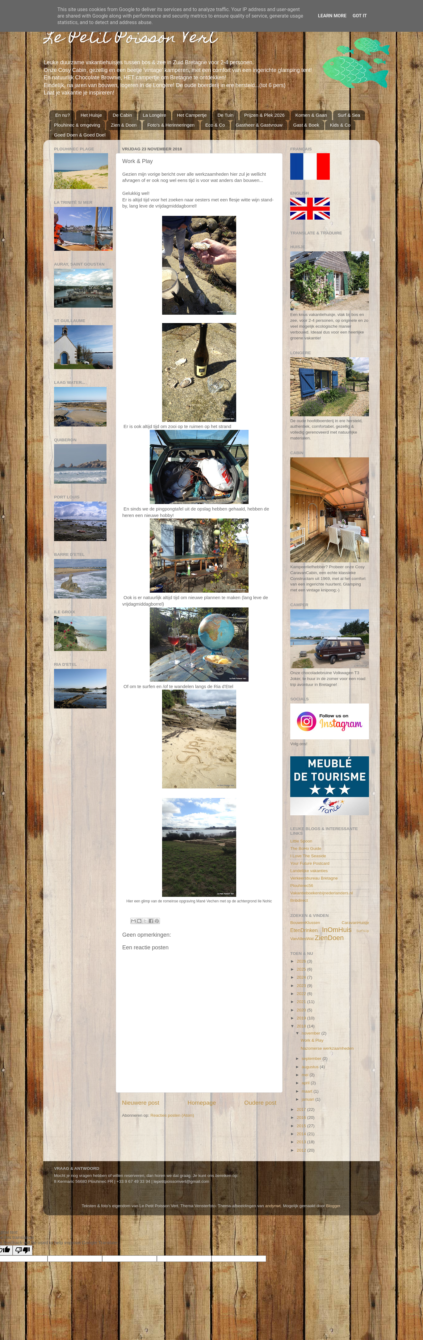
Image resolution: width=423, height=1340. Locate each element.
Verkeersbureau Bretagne (314, 878)
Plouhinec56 (301, 885)
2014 (302, 1134)
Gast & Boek (306, 125)
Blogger (333, 1205)
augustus (311, 1067)
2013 (302, 1142)
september (312, 1058)
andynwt (273, 1205)
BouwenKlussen (305, 922)
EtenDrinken (304, 930)
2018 (302, 1026)
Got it (360, 16)
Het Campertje (192, 115)
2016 (302, 1117)
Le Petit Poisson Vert (130, 38)
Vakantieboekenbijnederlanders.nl (321, 893)
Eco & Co (215, 125)
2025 (302, 969)
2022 (302, 993)
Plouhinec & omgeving (77, 125)
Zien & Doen (123, 125)
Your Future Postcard (309, 863)
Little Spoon (301, 841)
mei (306, 1075)
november (311, 1033)
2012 (302, 1150)
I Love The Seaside (308, 856)
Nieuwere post (140, 1102)
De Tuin (225, 115)
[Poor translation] (22, 1250)
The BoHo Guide (305, 848)
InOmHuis (337, 930)
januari (308, 1099)
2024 (302, 977)
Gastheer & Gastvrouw (259, 125)
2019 (302, 1018)
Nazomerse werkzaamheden (327, 1048)
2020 (302, 1010)
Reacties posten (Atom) (172, 1115)
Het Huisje (91, 115)
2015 (302, 1126)
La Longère (154, 115)
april (306, 1083)
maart (307, 1091)
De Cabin (122, 115)
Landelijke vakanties (309, 870)
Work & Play (312, 1040)
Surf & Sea (349, 115)
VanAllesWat (302, 938)
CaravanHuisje (355, 922)
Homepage (201, 1102)
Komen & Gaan (311, 115)
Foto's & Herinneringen (171, 125)
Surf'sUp (362, 931)
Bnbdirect (299, 900)
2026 (302, 961)
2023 (302, 985)
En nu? (62, 115)
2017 (302, 1109)
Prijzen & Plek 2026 (264, 115)
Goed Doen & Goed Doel (80, 134)
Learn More (332, 16)
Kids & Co (340, 125)
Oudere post (260, 1102)
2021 (302, 1001)
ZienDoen (329, 938)
